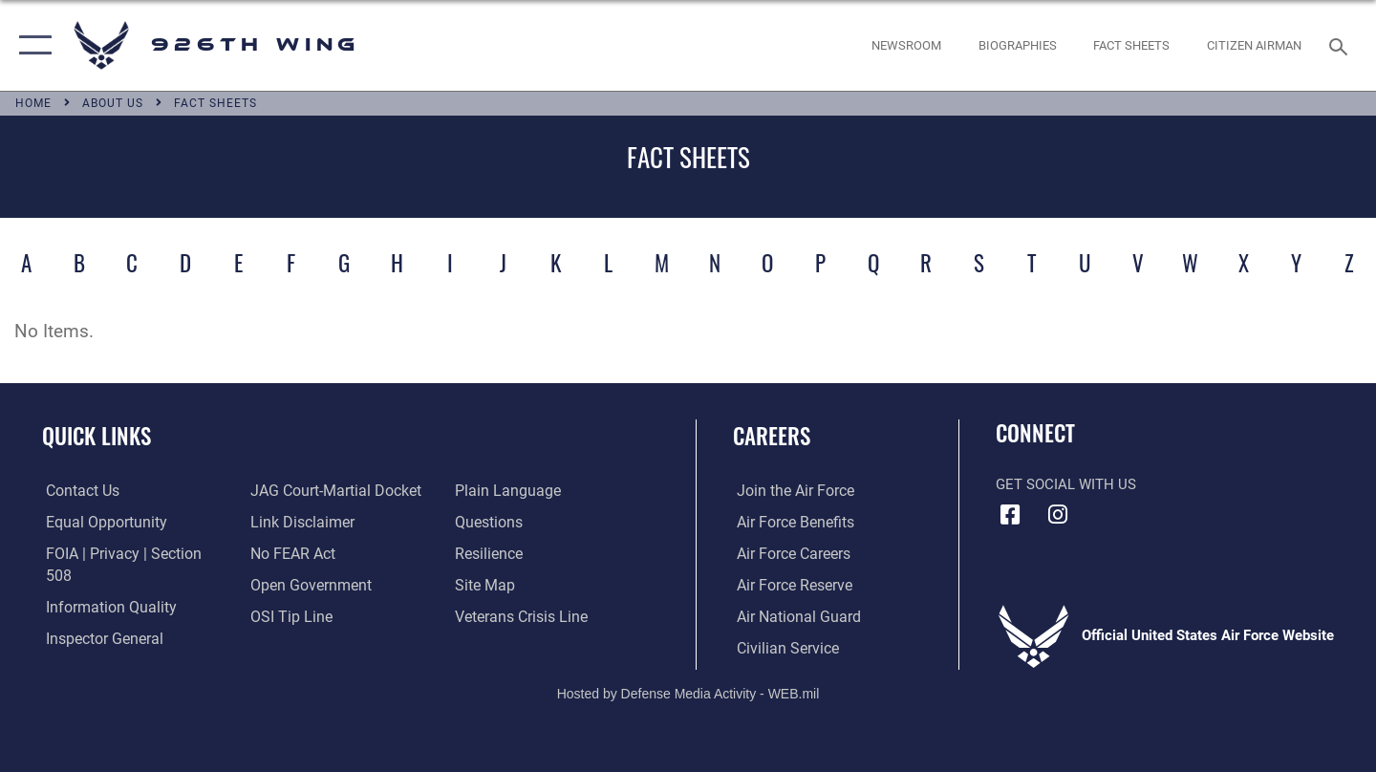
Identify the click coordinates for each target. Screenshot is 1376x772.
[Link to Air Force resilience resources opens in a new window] (489, 553)
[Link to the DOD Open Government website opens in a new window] (306, 584)
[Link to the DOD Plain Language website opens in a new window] (504, 491)
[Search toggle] (1341, 45)
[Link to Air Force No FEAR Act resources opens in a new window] (291, 553)
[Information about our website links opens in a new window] (299, 522)
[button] (31, 45)
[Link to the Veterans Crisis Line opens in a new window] (520, 616)
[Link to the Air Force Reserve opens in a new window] (789, 584)
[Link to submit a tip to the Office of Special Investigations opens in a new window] (287, 616)
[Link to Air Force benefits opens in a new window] (790, 522)
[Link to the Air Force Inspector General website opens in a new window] (98, 616)
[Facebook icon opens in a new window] (1010, 515)
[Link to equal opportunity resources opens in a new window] (99, 522)
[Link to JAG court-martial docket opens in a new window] (331, 491)
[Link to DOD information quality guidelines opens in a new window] (103, 584)
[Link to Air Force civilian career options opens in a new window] (781, 647)
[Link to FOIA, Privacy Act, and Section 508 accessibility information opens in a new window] (129, 553)
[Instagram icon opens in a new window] (1057, 515)
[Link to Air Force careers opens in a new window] (789, 553)
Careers (771, 435)
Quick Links (96, 435)
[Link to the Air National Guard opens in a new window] (791, 616)
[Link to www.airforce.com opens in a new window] (790, 491)
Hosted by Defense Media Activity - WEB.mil (688, 691)
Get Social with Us (1066, 484)
